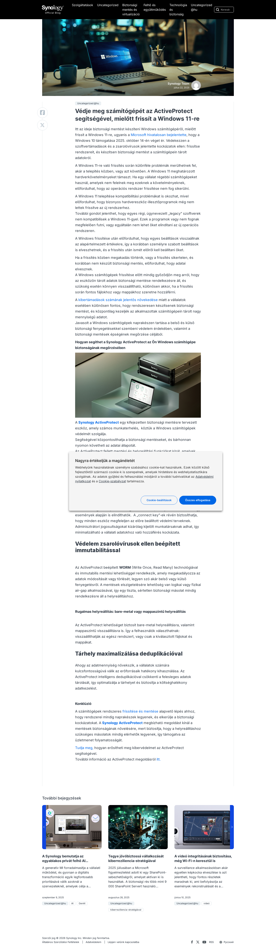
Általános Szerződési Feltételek (60, 942)
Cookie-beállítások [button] (159, 500)
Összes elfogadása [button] (197, 500)
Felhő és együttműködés (155, 7)
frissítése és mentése (140, 711)
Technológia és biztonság (178, 9)
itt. (159, 759)
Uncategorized (107, 5)
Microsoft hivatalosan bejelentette (158, 135)
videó (206, 903)
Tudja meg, (84, 748)
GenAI (82, 903)
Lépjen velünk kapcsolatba (123, 942)
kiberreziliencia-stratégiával (125, 909)
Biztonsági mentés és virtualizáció (131, 9)
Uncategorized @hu (201, 7)
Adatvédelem (93, 942)
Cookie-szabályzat (112, 481)
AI (72, 903)
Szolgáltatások (82, 5)
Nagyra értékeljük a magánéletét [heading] (105, 460)
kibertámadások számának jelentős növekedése (118, 300)
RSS (211, 942)
